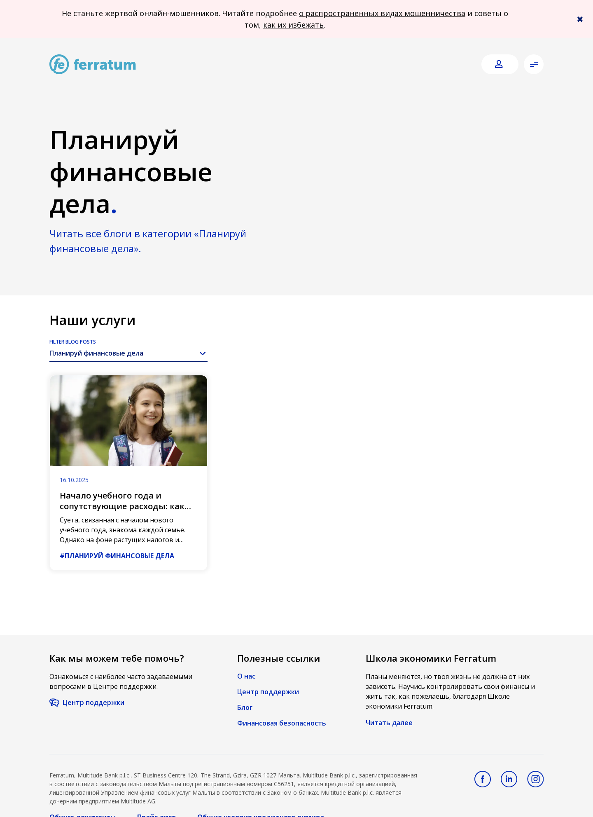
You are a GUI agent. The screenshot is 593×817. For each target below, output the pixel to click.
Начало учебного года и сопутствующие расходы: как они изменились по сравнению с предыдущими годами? (127, 511)
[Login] (499, 65)
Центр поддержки (93, 702)
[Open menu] (534, 64)
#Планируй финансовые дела (117, 555)
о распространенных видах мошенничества (382, 13)
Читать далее (389, 722)
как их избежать (293, 25)
